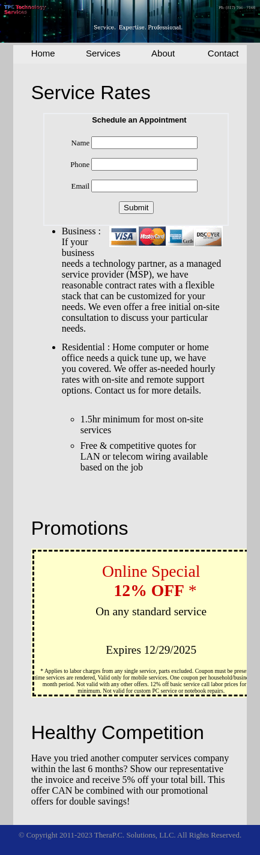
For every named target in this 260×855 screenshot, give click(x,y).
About (163, 53)
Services (103, 53)
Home (43, 53)
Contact (223, 53)
